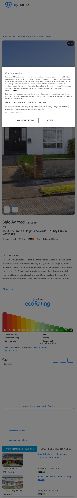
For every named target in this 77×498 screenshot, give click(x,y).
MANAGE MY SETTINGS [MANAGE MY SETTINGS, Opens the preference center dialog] (26, 120)
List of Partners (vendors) (13, 112)
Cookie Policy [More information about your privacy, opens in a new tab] (15, 90)
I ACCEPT (49, 120)
